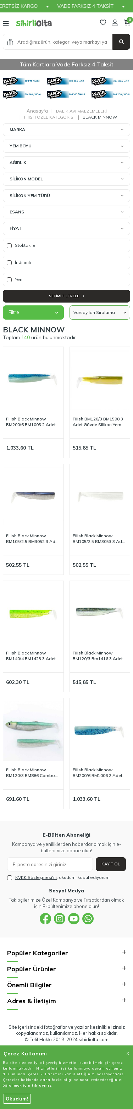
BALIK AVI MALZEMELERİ (81, 111)
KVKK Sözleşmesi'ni (36, 877)
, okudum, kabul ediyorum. (59, 877)
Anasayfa (37, 111)
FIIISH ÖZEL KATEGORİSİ (49, 117)
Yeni (15, 279)
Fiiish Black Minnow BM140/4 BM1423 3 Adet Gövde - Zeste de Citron (31, 656)
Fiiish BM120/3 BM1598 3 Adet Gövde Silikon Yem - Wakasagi (98, 422)
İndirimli (19, 262)
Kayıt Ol (110, 863)
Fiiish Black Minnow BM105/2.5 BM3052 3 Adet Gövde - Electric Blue (32, 538)
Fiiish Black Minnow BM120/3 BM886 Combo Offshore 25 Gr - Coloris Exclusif (30, 772)
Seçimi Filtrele (66, 296)
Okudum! (17, 1099)
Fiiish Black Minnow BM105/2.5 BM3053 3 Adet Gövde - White (99, 538)
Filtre (33, 312)
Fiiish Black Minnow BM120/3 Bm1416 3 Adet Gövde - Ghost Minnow (98, 656)
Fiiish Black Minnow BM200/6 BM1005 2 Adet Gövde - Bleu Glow (31, 422)
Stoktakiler (22, 245)
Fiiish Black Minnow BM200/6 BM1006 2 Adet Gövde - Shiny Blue (97, 772)
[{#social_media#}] (45, 918)
